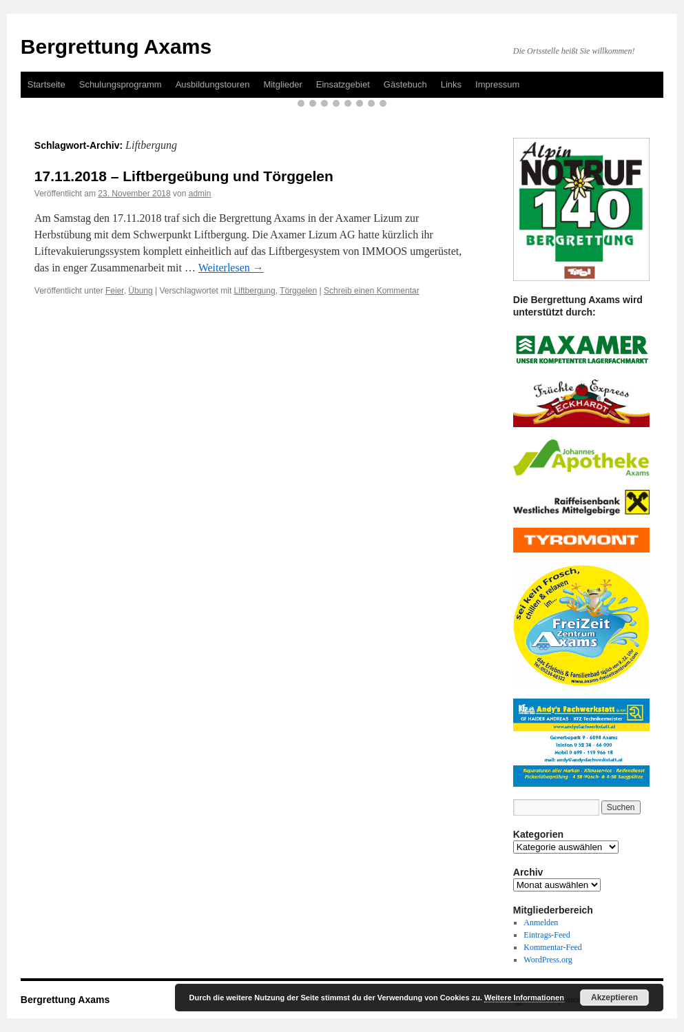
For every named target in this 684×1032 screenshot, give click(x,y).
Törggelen (298, 291)
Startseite (46, 84)
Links (451, 84)
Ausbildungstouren (213, 84)
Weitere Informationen (524, 997)
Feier (114, 291)
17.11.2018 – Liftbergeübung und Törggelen (183, 176)
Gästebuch (405, 84)
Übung (140, 291)
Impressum (497, 84)
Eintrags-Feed (547, 935)
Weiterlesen (231, 268)
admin (200, 193)
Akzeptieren (614, 997)
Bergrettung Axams (116, 46)
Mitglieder (282, 84)
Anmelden (541, 922)
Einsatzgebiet (343, 84)
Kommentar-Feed (552, 947)
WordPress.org (548, 959)
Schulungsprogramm (120, 84)
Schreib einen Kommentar (371, 291)
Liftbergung (255, 291)
